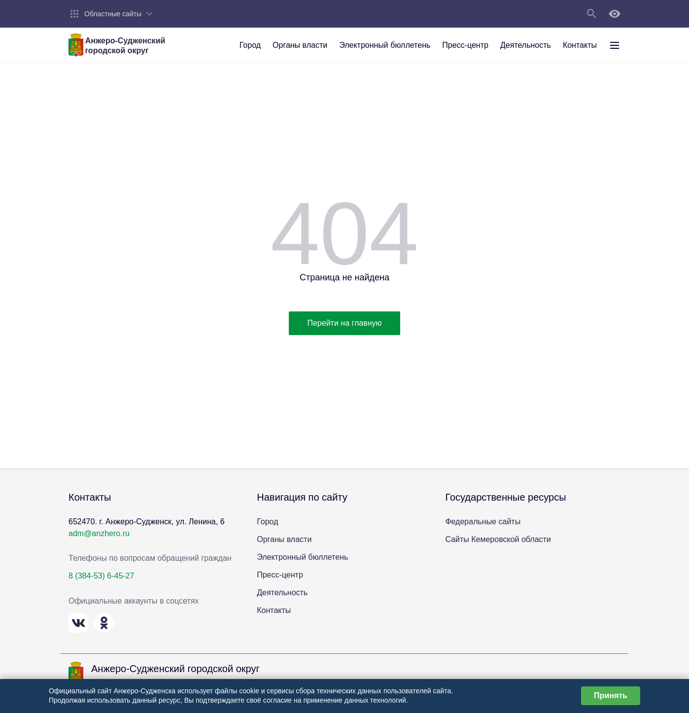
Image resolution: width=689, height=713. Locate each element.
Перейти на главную (344, 323)
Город (267, 521)
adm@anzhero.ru (99, 533)
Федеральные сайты (482, 521)
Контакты (274, 610)
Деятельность (282, 592)
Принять (610, 695)
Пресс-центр (280, 575)
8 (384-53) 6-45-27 (101, 576)
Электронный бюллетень (302, 557)
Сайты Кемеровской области (498, 539)
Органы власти (284, 539)
